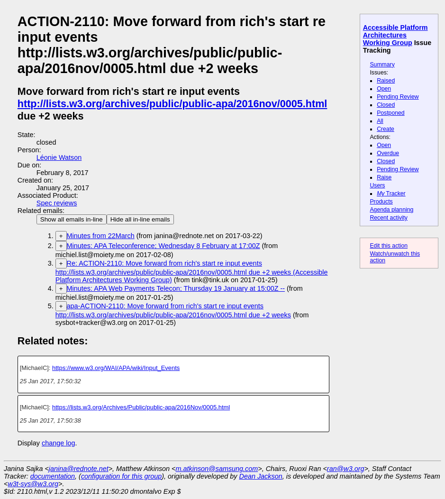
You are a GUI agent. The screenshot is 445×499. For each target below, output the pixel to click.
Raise (384, 177)
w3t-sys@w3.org (33, 484)
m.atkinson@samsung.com (217, 468)
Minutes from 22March (101, 236)
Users (377, 185)
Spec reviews (56, 203)
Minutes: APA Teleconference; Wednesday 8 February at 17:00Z (163, 246)
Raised (386, 80)
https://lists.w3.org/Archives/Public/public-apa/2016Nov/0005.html (141, 407)
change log (58, 443)
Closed (386, 105)
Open (384, 88)
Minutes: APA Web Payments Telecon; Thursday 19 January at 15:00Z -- (176, 288)
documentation (52, 476)
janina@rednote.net (79, 468)
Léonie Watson (59, 157)
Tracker (391, 193)
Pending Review (397, 96)
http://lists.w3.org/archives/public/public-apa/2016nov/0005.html (172, 104)
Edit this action (389, 245)
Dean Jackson (260, 476)
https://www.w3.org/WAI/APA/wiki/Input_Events (116, 367)
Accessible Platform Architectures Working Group (395, 35)
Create (385, 129)
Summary (382, 64)
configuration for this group (121, 476)
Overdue (388, 153)
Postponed (391, 113)
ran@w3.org (345, 468)
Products (381, 201)
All (380, 121)
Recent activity (389, 217)
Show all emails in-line (71, 219)
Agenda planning (391, 209)
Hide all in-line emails (140, 219)
